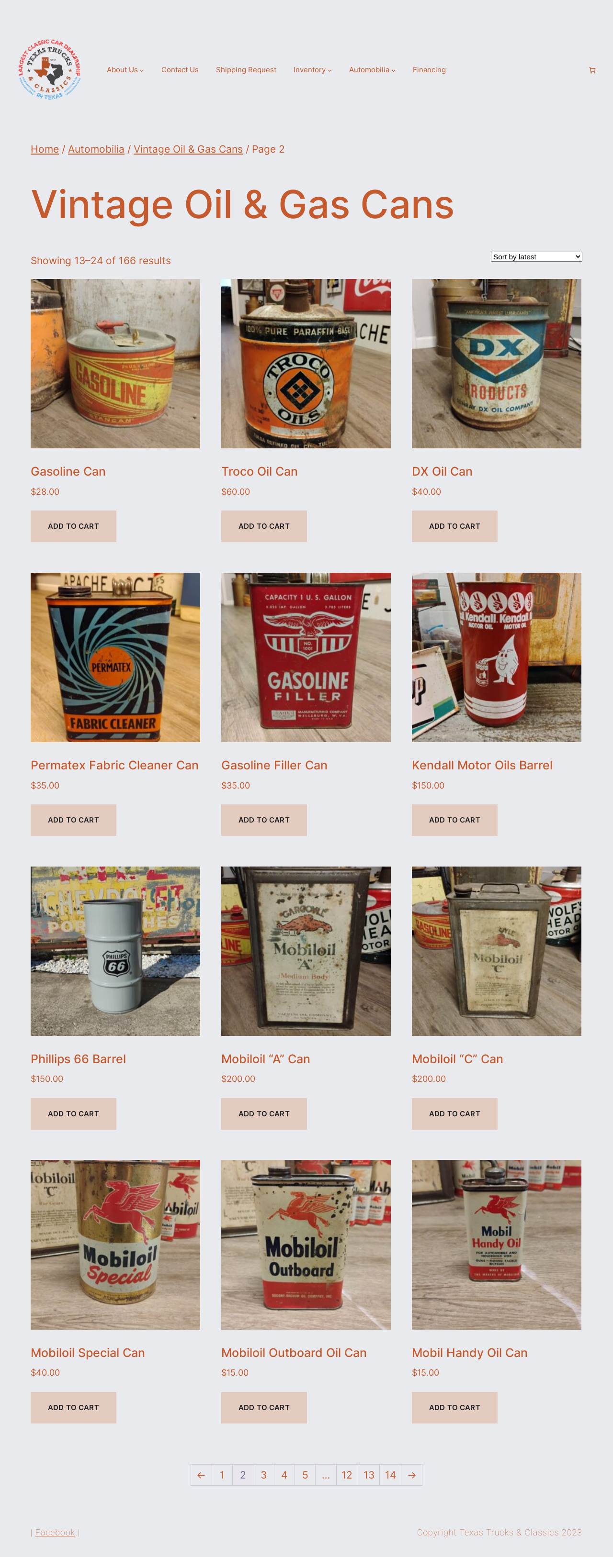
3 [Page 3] (264, 1474)
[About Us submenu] (141, 70)
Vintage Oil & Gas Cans (188, 149)
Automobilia (96, 149)
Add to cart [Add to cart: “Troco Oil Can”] (264, 526)
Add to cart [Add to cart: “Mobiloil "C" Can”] (454, 1113)
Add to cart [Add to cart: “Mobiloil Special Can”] (73, 1407)
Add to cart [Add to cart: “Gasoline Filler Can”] (264, 819)
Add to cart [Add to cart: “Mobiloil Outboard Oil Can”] (264, 1407)
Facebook (55, 1532)
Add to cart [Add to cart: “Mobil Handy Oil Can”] (454, 1407)
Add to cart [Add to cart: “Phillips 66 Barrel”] (73, 1113)
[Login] (576, 70)
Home (45, 149)
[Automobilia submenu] (393, 70)
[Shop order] (536, 257)
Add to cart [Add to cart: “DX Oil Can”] (454, 526)
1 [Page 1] (222, 1474)
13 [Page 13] (369, 1474)
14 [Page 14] (390, 1474)
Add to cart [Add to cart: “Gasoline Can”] (73, 526)
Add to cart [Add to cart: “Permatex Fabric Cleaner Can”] (73, 819)
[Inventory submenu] (330, 70)
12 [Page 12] (346, 1474)
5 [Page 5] (305, 1474)
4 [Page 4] (284, 1474)
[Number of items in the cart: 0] (592, 70)
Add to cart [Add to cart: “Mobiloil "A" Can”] (264, 1113)
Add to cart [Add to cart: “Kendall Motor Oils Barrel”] (454, 819)
